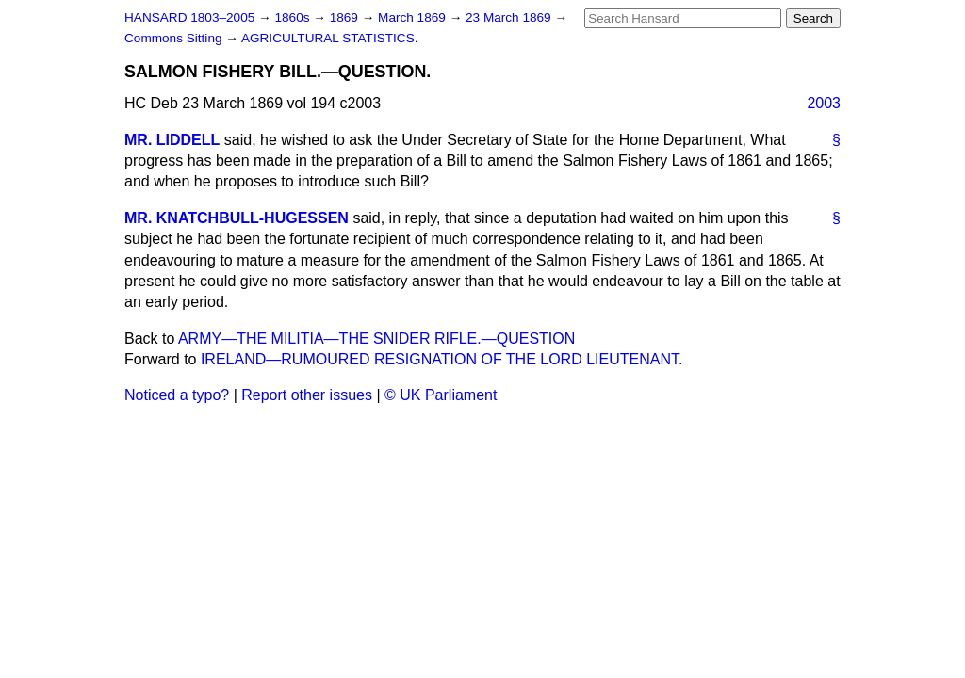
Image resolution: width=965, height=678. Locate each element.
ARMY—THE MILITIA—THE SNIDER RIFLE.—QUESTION (376, 339)
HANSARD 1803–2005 (189, 17)
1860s (293, 17)
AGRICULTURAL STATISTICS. (329, 38)
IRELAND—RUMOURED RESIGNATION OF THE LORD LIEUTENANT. (441, 359)
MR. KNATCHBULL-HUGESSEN (236, 218)
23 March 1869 (510, 17)
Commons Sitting (174, 38)
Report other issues (306, 395)
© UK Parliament (440, 395)
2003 (824, 103)
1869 (346, 17)
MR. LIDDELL (172, 140)
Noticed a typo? (176, 395)
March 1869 (414, 17)
